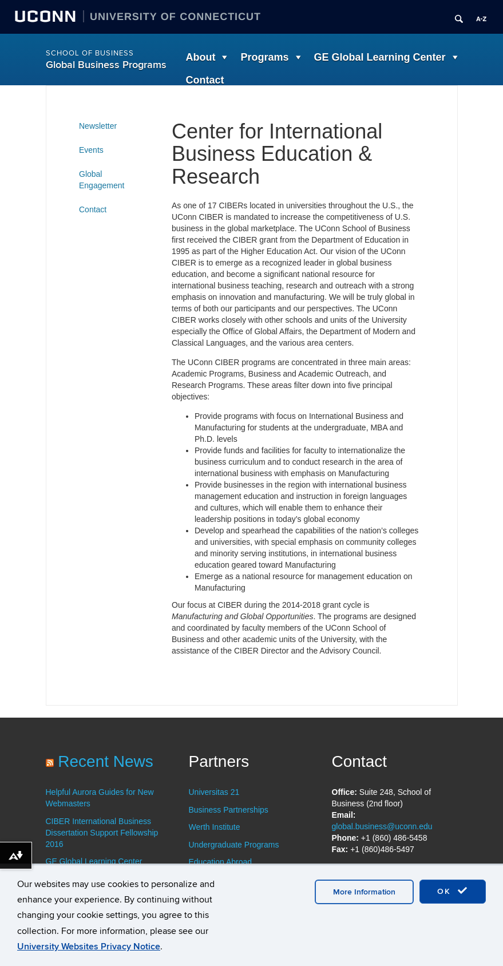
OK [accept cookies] (452, 891)
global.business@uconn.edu (382, 826)
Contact (205, 80)
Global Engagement (101, 179)
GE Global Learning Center (380, 57)
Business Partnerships (228, 809)
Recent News (105, 761)
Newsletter (98, 125)
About (201, 57)
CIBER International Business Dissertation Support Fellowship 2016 (102, 833)
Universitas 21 (214, 792)
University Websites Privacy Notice (88, 946)
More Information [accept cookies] (364, 892)
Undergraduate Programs (234, 844)
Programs (264, 57)
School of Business (90, 53)
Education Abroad (220, 861)
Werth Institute (214, 827)
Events (91, 150)
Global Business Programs (106, 65)
